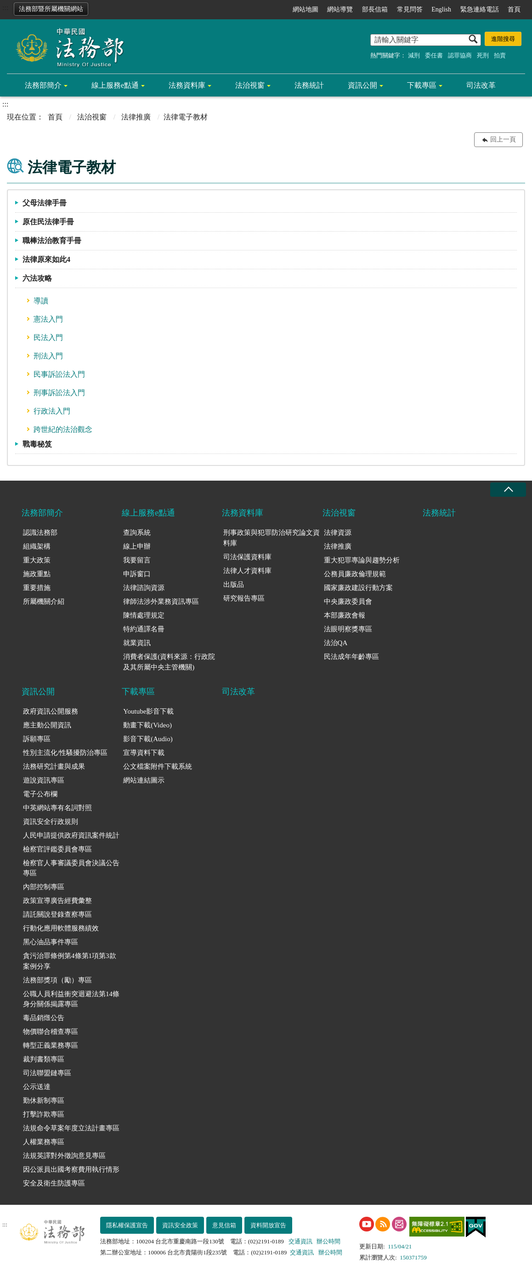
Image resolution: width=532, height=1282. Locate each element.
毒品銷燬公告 (43, 1017)
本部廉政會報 (344, 615)
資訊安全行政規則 (50, 821)
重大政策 (37, 560)
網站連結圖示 (143, 780)
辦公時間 (328, 1241)
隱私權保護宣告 (127, 1225)
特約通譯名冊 (143, 629)
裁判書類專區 (43, 1059)
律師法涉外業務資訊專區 (161, 601)
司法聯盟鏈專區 (47, 1073)
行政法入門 (52, 411)
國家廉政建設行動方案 (358, 587)
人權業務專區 (43, 1142)
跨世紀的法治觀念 (63, 429)
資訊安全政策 (180, 1225)
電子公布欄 (40, 794)
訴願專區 (37, 739)
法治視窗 (250, 85)
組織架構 (37, 546)
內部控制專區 (43, 887)
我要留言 (137, 560)
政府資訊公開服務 (50, 711)
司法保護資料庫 (247, 557)
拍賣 (500, 55)
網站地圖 (305, 9)
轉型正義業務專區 (50, 1045)
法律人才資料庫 (247, 570)
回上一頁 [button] (503, 139)
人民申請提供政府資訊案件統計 (71, 835)
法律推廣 (136, 117)
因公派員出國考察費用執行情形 (71, 1169)
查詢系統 (137, 532)
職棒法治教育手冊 (52, 240)
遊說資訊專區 (43, 780)
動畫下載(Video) (147, 725)
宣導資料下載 (143, 752)
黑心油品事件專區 (50, 942)
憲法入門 (48, 319)
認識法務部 (40, 532)
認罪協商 (460, 55)
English (441, 9)
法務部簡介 (43, 85)
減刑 (414, 55)
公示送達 (37, 1086)
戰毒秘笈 (37, 444)
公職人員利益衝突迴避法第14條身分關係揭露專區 (71, 999)
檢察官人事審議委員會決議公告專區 (71, 868)
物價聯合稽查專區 (50, 1031)
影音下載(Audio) (148, 739)
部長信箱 (375, 9)
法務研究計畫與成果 (54, 766)
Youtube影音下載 (148, 711)
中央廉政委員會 (348, 601)
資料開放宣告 (268, 1225)
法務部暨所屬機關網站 (51, 9)
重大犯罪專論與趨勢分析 (362, 560)
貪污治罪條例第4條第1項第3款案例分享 (69, 961)
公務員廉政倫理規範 (355, 574)
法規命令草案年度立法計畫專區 (71, 1128)
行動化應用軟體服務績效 (61, 928)
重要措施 (37, 587)
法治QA (336, 643)
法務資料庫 (187, 85)
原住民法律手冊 (48, 222)
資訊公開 (362, 85)
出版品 (233, 584)
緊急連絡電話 (479, 9)
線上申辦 (137, 546)
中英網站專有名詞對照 (57, 807)
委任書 (434, 55)
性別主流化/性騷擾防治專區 (65, 752)
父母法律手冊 (45, 203)
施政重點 (37, 574)
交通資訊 (300, 1241)
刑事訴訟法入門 (59, 393)
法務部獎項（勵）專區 (57, 980)
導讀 (41, 301)
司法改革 (481, 85)
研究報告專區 (244, 598)
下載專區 (421, 85)
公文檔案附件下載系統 (157, 766)
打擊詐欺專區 (43, 1114)
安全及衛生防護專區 (54, 1183)
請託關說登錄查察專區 (57, 914)
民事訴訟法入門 (59, 374)
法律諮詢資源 (143, 587)
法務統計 (309, 85)
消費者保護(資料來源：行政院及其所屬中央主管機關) (169, 662)
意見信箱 (224, 1225)
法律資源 (337, 532)
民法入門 (48, 337)
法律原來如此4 (46, 259)
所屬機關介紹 (43, 601)
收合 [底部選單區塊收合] (508, 489)
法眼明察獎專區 (348, 629)
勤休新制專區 (43, 1100)
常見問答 (410, 9)
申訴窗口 (137, 574)
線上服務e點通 (115, 85)
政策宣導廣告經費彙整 (57, 900)
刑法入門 (48, 356)
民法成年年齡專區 (351, 656)
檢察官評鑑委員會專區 (57, 849)
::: (5, 7)
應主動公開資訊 (47, 725)
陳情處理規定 (143, 615)
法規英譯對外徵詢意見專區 (64, 1155)
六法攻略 (37, 278)
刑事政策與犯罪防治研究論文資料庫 (271, 538)
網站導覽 (340, 9)
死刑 (483, 55)
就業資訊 (137, 643)
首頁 (514, 9)
